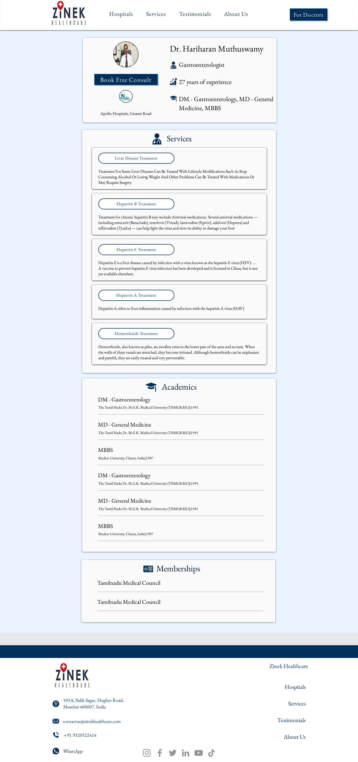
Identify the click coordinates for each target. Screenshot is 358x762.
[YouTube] (198, 753)
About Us (295, 737)
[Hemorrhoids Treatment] (136, 333)
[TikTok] (211, 753)
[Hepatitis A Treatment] (136, 295)
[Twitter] (173, 753)
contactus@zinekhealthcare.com (92, 721)
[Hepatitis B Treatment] (136, 203)
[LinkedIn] (185, 753)
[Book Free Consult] (126, 79)
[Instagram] (147, 753)
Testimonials (291, 720)
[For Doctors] (308, 14)
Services (297, 703)
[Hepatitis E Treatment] (136, 249)
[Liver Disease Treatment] (136, 158)
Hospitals (295, 687)
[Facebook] (160, 753)
